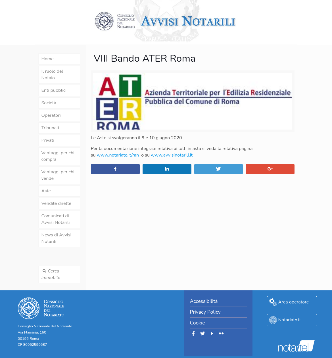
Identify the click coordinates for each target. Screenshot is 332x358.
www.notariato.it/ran (118, 155)
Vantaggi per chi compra (57, 156)
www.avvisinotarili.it (172, 155)
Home (47, 59)
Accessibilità (204, 301)
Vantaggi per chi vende (57, 175)
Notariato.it (289, 320)
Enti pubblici (53, 90)
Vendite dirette (56, 203)
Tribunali (50, 128)
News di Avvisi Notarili (56, 238)
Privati (47, 140)
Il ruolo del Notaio (52, 74)
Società (48, 103)
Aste (46, 191)
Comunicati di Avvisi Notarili (55, 219)
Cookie (197, 322)
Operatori (51, 115)
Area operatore (293, 302)
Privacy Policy (205, 312)
